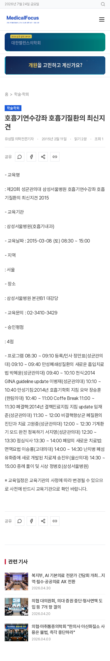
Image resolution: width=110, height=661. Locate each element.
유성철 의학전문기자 (19, 139)
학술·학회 (21, 94)
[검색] (103, 4)
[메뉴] (101, 19)
